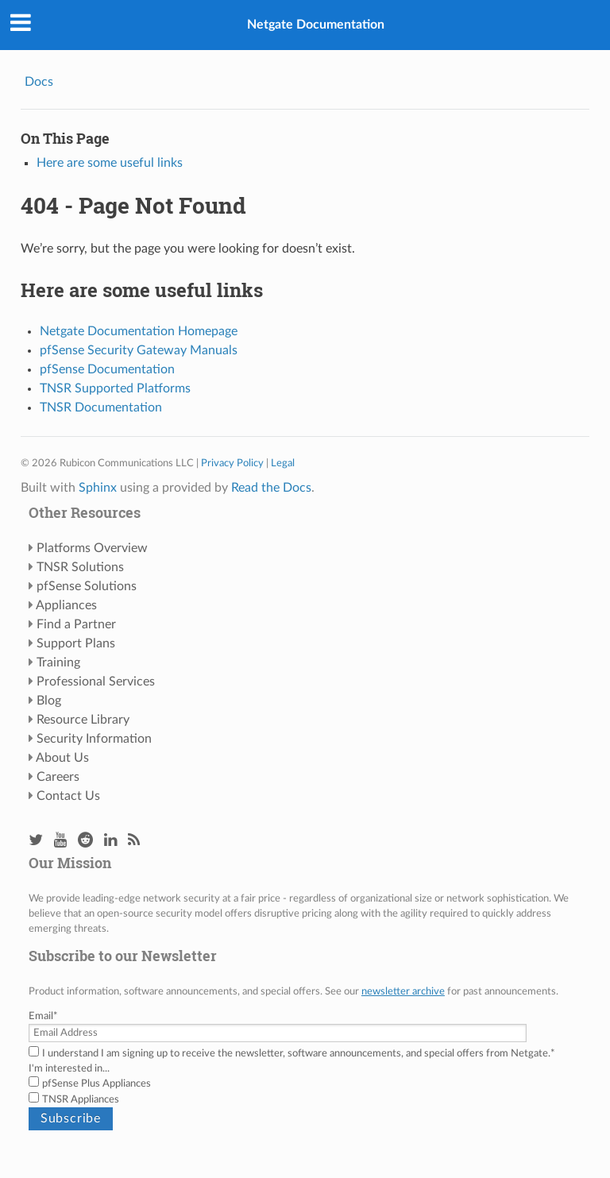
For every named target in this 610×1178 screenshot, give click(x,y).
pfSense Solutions (87, 586)
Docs (39, 81)
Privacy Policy (232, 463)
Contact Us (68, 796)
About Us (62, 757)
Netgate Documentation (315, 24)
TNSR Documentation (101, 407)
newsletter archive (403, 991)
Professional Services (96, 681)
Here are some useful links (110, 162)
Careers (58, 777)
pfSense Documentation (107, 369)
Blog (49, 700)
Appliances (66, 605)
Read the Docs (271, 487)
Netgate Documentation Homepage (138, 331)
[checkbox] (305, 1091)
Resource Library (83, 719)
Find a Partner (76, 624)
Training (58, 662)
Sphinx (98, 487)
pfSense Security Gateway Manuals (138, 350)
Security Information (94, 738)
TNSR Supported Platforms (115, 388)
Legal (283, 463)
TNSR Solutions (80, 567)
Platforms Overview (92, 548)
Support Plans (76, 643)
